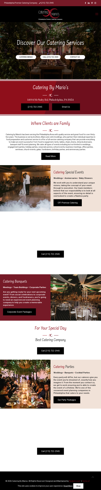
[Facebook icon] (85, 3)
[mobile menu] (97, 14)
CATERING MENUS (26, 57)
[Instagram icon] (95, 3)
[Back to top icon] (92, 477)
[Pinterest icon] (92, 3)
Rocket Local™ (75, 481)
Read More (68, 486)
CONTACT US (75, 57)
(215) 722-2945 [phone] (47, 3)
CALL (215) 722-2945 (50, 57)
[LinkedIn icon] (89, 3)
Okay (78, 486)
